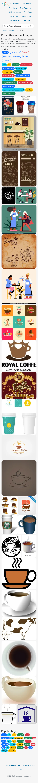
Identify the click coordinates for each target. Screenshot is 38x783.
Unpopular (6, 60)
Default (5, 52)
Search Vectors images (12, 26)
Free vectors (14, 4)
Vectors (11, 31)
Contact (19, 769)
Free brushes (14, 16)
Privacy (26, 765)
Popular (25, 56)
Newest (25, 52)
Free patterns (14, 20)
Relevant (17, 56)
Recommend (7, 56)
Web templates (15, 12)
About (32, 765)
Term (19, 765)
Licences (12, 765)
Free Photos (26, 4)
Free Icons (28, 12)
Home (4, 31)
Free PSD (26, 20)
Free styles (26, 16)
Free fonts (13, 8)
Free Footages (25, 8)
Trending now (15, 52)
